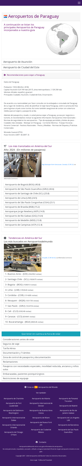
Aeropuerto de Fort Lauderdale (13, 404)
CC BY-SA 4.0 (51, 258)
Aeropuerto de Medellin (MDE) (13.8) (23, 220)
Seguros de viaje (11, 343)
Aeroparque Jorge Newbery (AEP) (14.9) (25, 211)
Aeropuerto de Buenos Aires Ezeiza (41, 411)
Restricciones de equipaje (15, 378)
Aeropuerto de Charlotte (14, 398)
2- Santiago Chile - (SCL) (24, 279)
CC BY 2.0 (70, 164)
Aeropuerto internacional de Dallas (13, 419)
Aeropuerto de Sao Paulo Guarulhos (68, 430)
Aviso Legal (33, 460)
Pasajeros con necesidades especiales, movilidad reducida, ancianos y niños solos (41, 368)
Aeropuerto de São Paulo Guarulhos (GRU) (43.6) (29, 189)
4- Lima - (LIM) (19, 289)
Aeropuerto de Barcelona (68, 425)
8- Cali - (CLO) (18, 311)
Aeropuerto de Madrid (68, 406)
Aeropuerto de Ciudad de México (41, 430)
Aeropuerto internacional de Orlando (13, 426)
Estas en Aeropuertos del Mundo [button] (41, 387)
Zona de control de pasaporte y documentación (27, 357)
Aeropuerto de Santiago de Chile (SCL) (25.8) (27, 193)
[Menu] (79, 3)
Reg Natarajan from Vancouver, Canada (54, 164)
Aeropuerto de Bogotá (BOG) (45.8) (22, 184)
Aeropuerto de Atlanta (41, 398)
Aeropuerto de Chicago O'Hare (13, 433)
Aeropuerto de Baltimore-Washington (13, 411)
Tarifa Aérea (9, 348)
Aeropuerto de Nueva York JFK (41, 423)
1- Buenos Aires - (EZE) (23, 273)
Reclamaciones (10, 361)
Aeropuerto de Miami (41, 418)
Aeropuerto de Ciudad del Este (21, 67)
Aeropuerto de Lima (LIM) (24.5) (21, 197)
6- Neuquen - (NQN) (22, 300)
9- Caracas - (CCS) (20, 316)
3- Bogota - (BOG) (20, 284)
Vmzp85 (44, 258)
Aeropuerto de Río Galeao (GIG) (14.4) (24, 215)
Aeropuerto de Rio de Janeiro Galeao (68, 411)
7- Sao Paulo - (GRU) (22, 305)
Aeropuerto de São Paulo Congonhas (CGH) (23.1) (30, 202)
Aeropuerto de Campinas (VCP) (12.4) (23, 224)
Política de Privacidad (45, 460)
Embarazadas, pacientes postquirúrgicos (23, 373)
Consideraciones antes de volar (18, 339)
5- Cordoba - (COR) (21, 295)
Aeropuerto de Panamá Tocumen (68, 399)
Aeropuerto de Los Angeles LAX (68, 419)
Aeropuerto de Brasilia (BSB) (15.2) (22, 206)
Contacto (42, 442)
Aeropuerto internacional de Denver (41, 404)
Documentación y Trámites (16, 352)
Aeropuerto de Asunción (17, 61)
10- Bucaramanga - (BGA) (24, 321)
